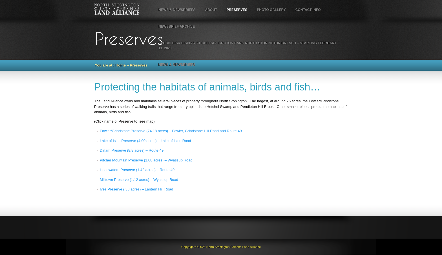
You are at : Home (110, 65)
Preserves (237, 10)
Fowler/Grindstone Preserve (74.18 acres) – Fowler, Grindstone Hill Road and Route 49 (171, 131)
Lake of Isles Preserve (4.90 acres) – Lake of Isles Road (145, 141)
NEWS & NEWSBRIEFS (176, 10)
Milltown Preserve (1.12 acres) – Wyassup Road (139, 180)
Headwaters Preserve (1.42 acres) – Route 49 (137, 170)
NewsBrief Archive (176, 26)
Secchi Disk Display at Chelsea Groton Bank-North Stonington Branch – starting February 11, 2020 (247, 45)
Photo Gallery (271, 10)
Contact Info (308, 10)
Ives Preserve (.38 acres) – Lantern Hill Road (136, 189)
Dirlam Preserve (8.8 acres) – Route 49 (131, 150)
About (211, 10)
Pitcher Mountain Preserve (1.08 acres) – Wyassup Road (146, 160)
